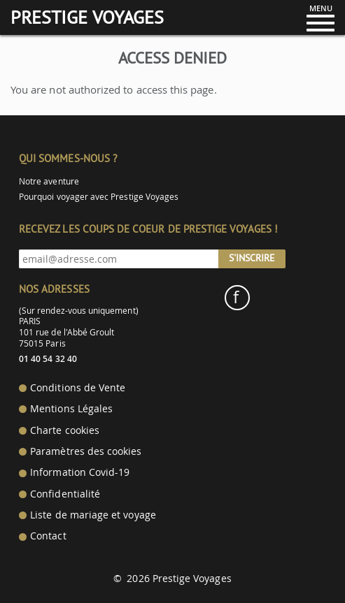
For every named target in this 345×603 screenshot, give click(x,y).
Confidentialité (65, 494)
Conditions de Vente (77, 388)
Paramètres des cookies (85, 451)
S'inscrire (252, 258)
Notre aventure (49, 181)
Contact (48, 536)
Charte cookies (64, 430)
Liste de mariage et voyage (93, 515)
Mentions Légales (71, 408)
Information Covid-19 (79, 472)
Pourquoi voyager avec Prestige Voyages (98, 197)
